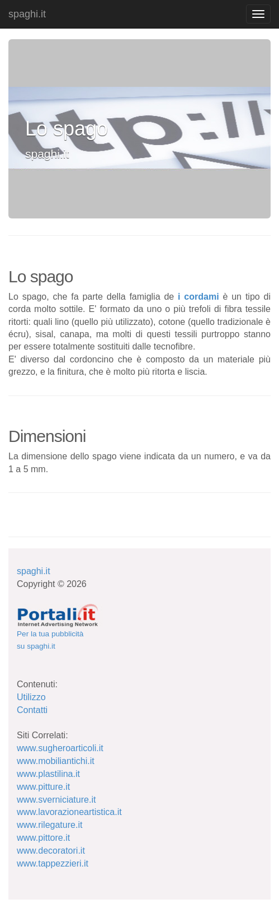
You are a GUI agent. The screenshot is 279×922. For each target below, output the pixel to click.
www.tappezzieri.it (52, 863)
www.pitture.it (43, 786)
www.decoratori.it (51, 850)
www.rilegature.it (49, 825)
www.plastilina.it (48, 774)
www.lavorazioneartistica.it (69, 812)
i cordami (198, 296)
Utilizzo (31, 697)
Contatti (32, 710)
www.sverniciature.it (56, 799)
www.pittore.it (43, 837)
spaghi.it (27, 14)
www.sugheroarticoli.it (60, 748)
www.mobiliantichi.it (55, 761)
